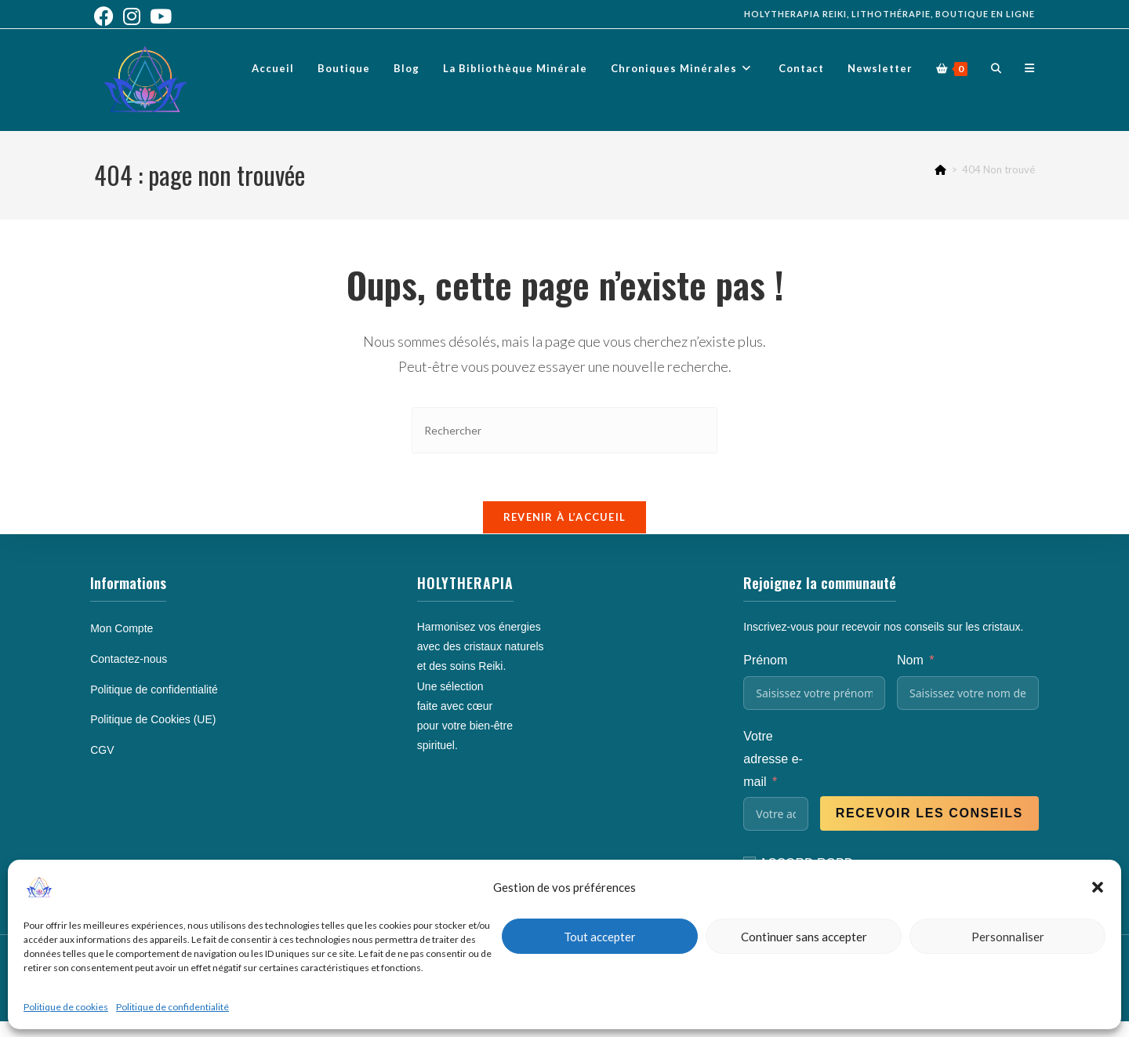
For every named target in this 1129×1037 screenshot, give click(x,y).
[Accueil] (940, 169)
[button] (1097, 887)
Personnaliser (1007, 937)
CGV (102, 750)
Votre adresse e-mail (773, 759)
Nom (910, 660)
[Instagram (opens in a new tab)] (131, 16)
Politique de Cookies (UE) (153, 719)
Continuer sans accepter (804, 937)
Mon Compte (121, 628)
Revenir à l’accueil (564, 517)
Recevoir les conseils (929, 813)
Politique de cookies (66, 1007)
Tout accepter (600, 937)
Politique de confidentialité (172, 1007)
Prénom (765, 660)
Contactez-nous (128, 659)
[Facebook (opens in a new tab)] (106, 16)
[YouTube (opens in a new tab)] (160, 16)
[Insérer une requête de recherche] (564, 430)
